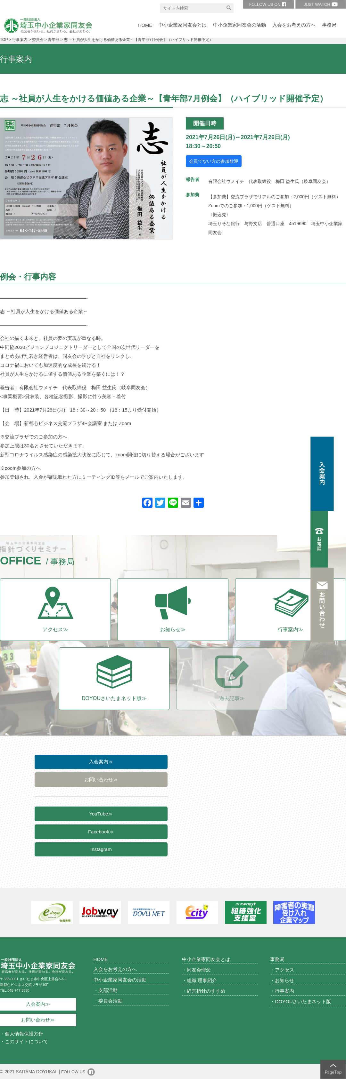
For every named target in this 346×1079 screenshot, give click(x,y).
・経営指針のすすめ (203, 990)
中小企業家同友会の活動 (120, 979)
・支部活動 (106, 989)
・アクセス (282, 969)
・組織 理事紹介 (199, 979)
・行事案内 (282, 990)
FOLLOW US (74, 1071)
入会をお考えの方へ (115, 968)
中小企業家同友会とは (206, 958)
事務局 (277, 958)
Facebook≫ (101, 834)
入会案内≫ (101, 761)
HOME (101, 958)
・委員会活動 (108, 1000)
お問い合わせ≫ (101, 780)
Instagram (101, 853)
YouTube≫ (101, 815)
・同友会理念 (196, 969)
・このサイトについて (24, 1041)
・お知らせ (282, 979)
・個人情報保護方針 (21, 1033)
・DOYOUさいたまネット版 (300, 1001)
